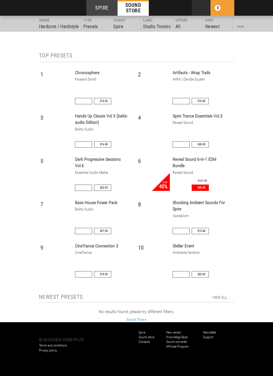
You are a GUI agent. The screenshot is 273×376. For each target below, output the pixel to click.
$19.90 (104, 274)
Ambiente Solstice (186, 252)
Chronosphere (87, 72)
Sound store (146, 337)
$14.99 (104, 144)
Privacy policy (48, 350)
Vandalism (181, 216)
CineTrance (83, 252)
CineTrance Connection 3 (96, 246)
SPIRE (101, 8)
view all (219, 297)
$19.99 (201, 101)
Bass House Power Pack (96, 202)
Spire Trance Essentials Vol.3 (197, 116)
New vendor (173, 332)
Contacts (144, 342)
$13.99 (201, 231)
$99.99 (201, 188)
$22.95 (104, 188)
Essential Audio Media (91, 172)
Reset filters (136, 319)
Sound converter (176, 342)
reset (240, 26)
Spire (142, 332)
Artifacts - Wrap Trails (191, 72)
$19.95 (104, 101)
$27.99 (104, 231)
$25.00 (201, 274)
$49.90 (201, 144)
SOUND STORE (133, 8)
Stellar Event (183, 246)
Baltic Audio (84, 129)
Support (208, 337)
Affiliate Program (177, 346)
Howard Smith (86, 79)
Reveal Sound (183, 122)
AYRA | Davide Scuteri (189, 79)
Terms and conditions (53, 345)
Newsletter (209, 332)
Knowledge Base (177, 337)
